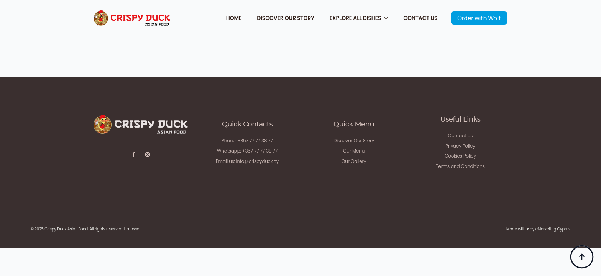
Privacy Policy (460, 146)
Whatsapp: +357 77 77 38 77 (247, 151)
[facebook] (133, 154)
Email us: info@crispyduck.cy (247, 161)
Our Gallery (354, 161)
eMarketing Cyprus (552, 229)
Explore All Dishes (355, 18)
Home (233, 18)
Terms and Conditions (460, 166)
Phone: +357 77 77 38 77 (247, 140)
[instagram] (147, 154)
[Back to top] (581, 256)
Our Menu (354, 151)
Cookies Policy (460, 156)
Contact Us (420, 18)
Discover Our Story (285, 18)
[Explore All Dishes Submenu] (388, 18)
